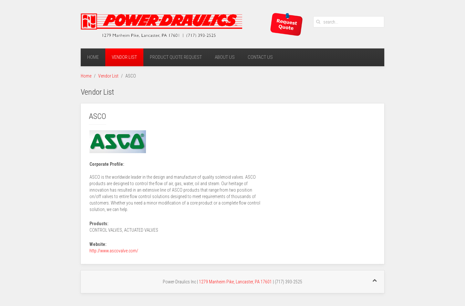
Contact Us (260, 57)
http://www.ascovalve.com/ (113, 250)
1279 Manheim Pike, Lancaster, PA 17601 (235, 281)
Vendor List (124, 57)
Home (93, 57)
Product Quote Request (176, 57)
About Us (225, 57)
